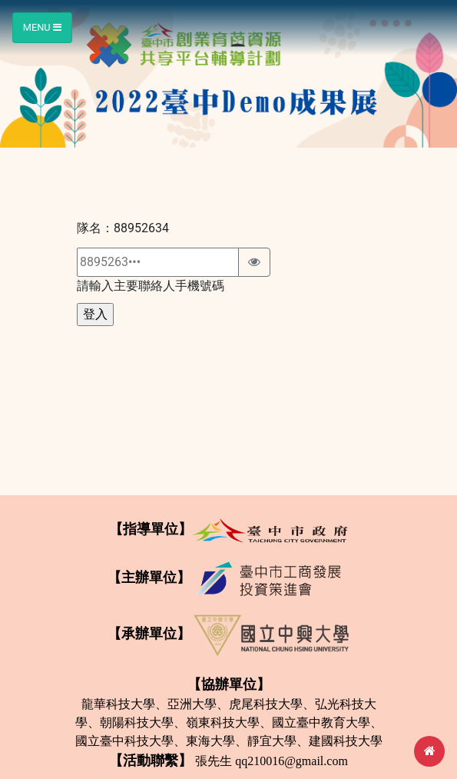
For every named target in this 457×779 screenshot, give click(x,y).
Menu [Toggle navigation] (42, 27)
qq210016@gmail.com (291, 760)
